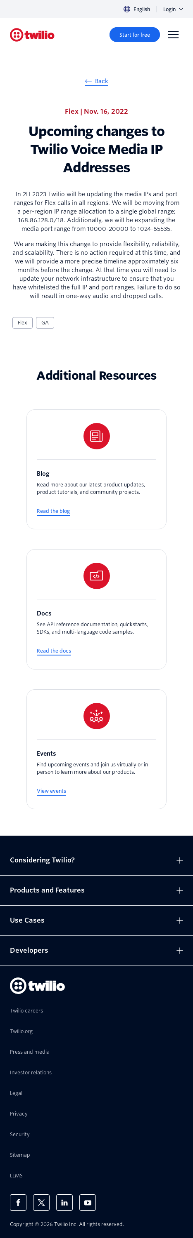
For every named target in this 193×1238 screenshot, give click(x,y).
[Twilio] (32, 35)
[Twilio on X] (41, 1202)
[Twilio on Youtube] (87, 1202)
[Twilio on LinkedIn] (64, 1202)
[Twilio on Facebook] (18, 1202)
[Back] (96, 82)
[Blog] (96, 469)
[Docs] (96, 609)
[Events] (96, 749)
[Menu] (173, 35)
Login (173, 9)
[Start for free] (135, 34)
